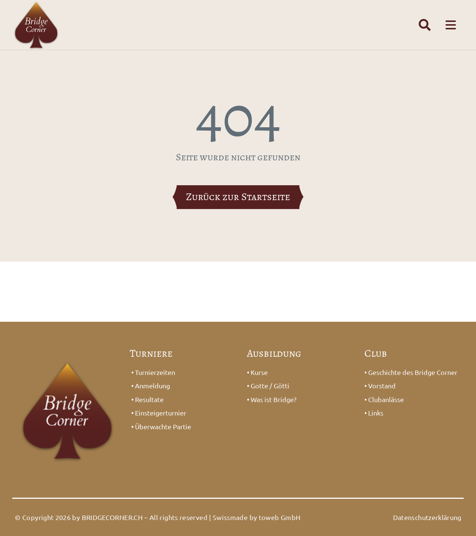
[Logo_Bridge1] (67, 355)
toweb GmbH (280, 517)
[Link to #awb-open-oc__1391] (425, 25)
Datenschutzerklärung (427, 517)
